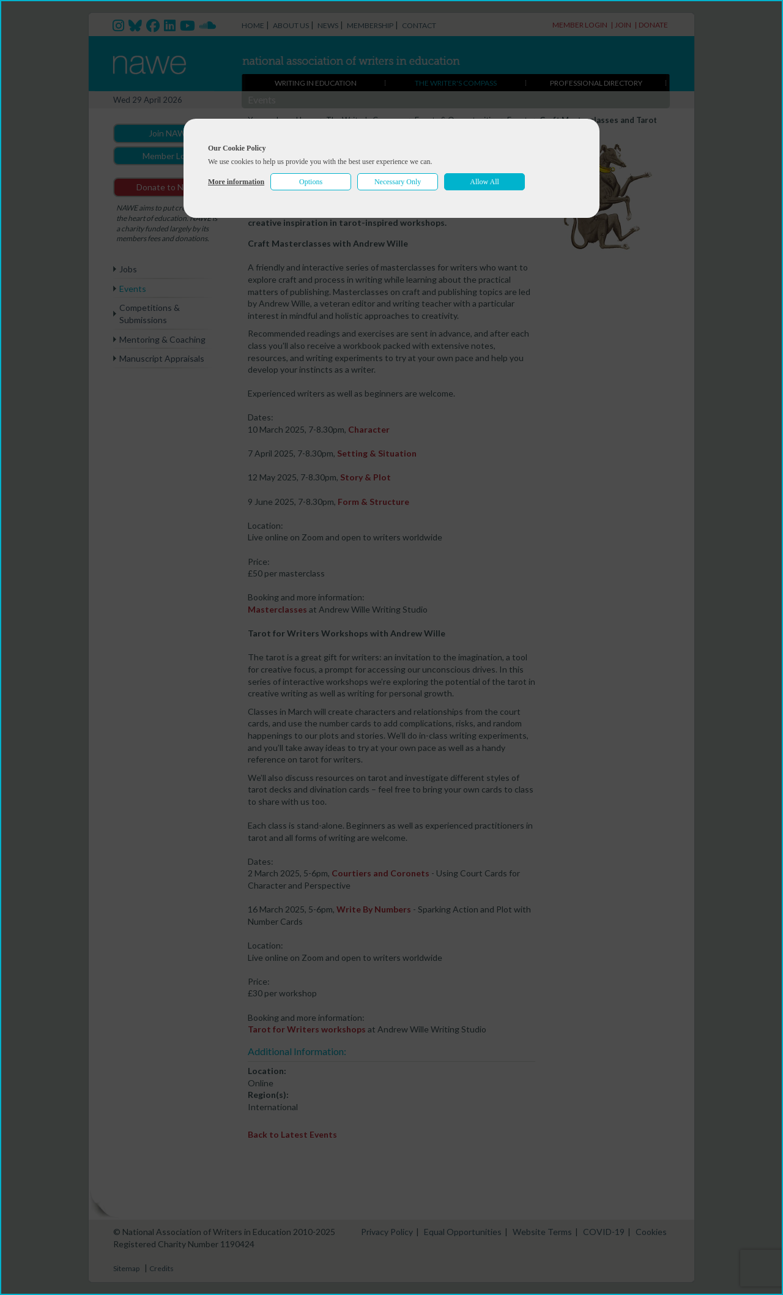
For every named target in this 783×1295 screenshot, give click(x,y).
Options (310, 181)
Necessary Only (397, 181)
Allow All (484, 181)
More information (236, 181)
